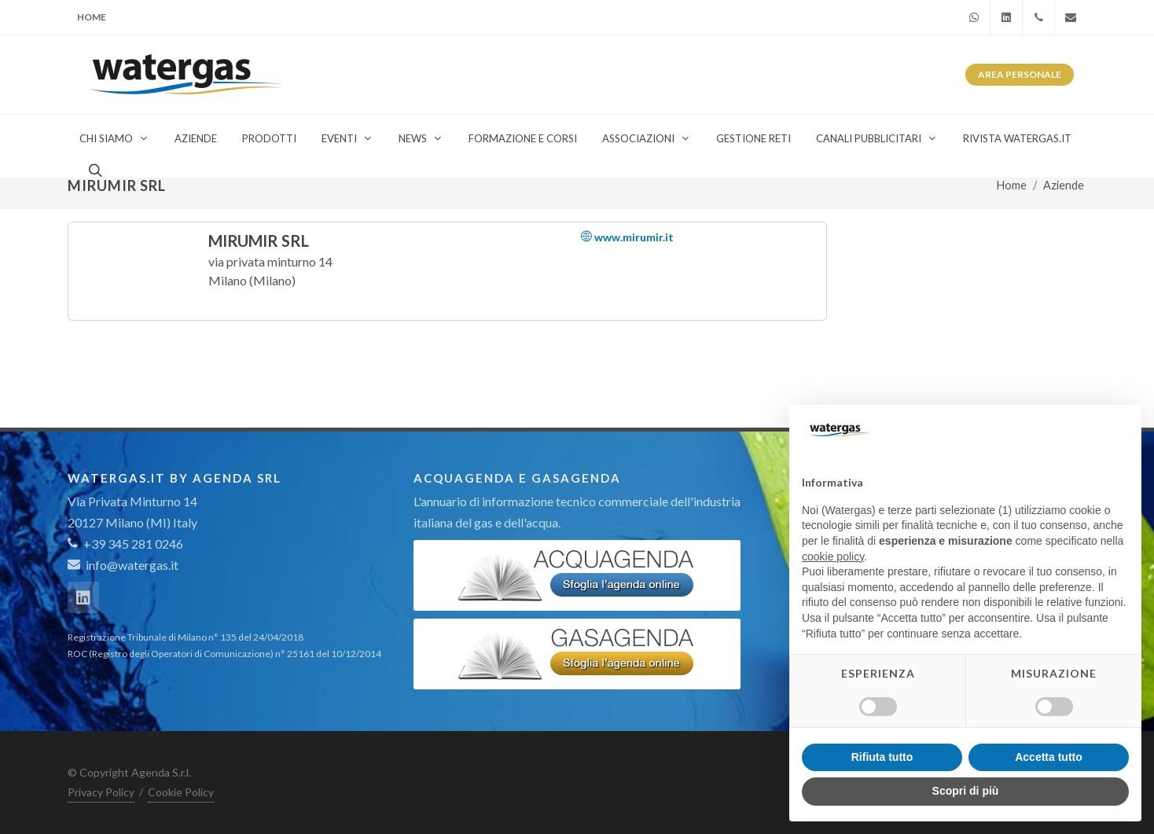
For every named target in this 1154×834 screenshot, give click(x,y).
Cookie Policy (181, 792)
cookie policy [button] (833, 556)
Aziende (1063, 185)
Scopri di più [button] (965, 790)
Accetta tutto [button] (1048, 757)
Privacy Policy (101, 792)
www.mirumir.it (627, 237)
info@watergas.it (132, 564)
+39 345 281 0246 (125, 543)
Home (91, 17)
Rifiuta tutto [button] (882, 757)
